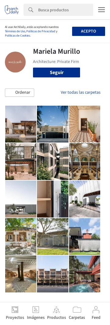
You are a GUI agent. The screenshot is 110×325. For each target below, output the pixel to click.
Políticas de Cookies (17, 35)
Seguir (57, 72)
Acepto (88, 31)
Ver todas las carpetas (81, 92)
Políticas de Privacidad (40, 31)
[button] (19, 92)
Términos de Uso (15, 31)
